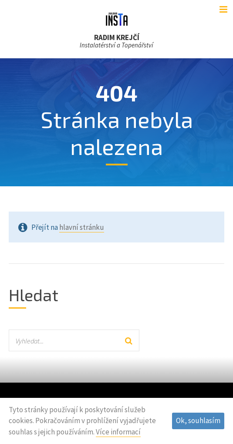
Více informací (118, 432)
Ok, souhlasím (198, 420)
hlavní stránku (81, 227)
